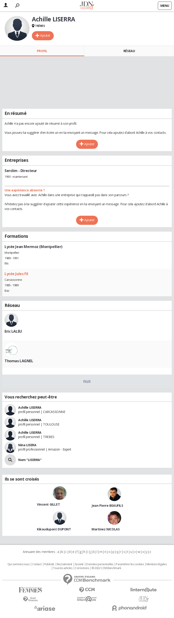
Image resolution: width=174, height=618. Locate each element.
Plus (86, 381)
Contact (36, 564)
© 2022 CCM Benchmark (106, 568)
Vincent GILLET (48, 504)
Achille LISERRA (29, 407)
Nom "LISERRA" (30, 460)
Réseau (129, 51)
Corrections (82, 568)
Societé (79, 564)
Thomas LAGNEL (19, 360)
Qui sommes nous (19, 564)
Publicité (49, 564)
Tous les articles (62, 568)
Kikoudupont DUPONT (54, 529)
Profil (42, 51)
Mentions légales (156, 564)
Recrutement (64, 564)
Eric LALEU (13, 331)
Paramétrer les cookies (130, 564)
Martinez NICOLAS (106, 529)
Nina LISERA (27, 445)
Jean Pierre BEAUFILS (107, 505)
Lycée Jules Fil (16, 273)
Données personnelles (99, 564)
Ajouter (45, 35)
